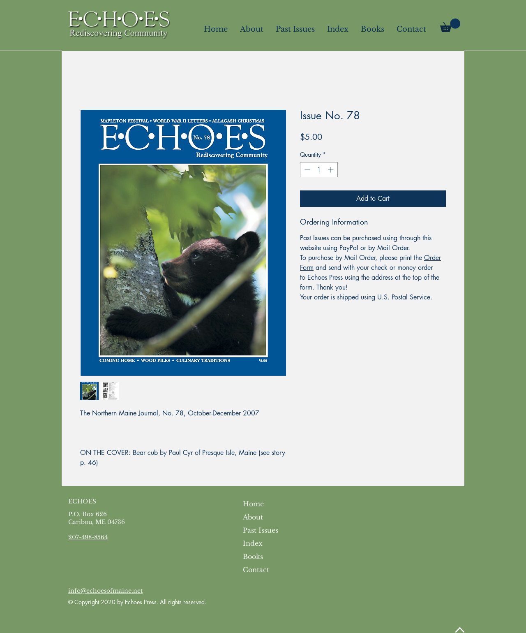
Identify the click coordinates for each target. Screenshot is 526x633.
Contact (256, 570)
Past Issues (260, 530)
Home (253, 504)
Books (253, 556)
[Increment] (331, 169)
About (253, 517)
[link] (450, 25)
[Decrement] (306, 169)
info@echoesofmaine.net (105, 590)
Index (253, 543)
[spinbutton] (318, 169)
